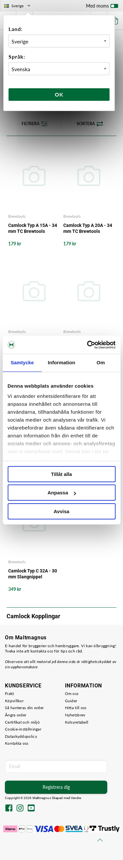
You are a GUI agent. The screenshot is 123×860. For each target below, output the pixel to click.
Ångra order (15, 714)
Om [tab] (101, 362)
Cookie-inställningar (23, 729)
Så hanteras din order (24, 707)
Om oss (72, 693)
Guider (71, 700)
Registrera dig (56, 787)
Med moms (102, 7)
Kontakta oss (17, 743)
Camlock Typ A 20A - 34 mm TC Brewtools (87, 228)
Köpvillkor (14, 700)
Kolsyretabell (77, 722)
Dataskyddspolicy (21, 736)
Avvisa (62, 511)
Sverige (17, 6)
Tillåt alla (61, 474)
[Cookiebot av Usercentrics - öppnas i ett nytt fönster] (87, 345)
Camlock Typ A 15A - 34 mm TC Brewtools (32, 228)
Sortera (90, 124)
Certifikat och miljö (22, 722)
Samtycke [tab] (22, 362)
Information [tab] (61, 362)
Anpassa (62, 492)
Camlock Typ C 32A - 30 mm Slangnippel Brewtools (32, 574)
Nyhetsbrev (75, 714)
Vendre (76, 798)
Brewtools (17, 216)
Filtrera (35, 124)
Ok (59, 94)
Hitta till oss (76, 707)
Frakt (9, 693)
